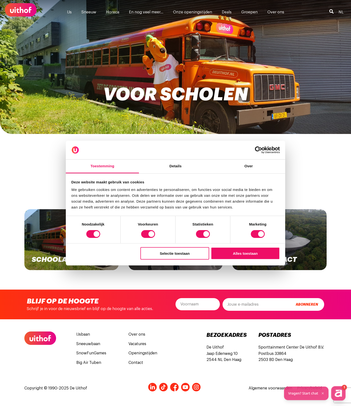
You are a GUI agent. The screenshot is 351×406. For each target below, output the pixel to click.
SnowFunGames (91, 353)
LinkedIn (152, 387)
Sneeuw (88, 12)
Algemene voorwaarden (270, 388)
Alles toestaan (245, 253)
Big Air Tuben (88, 363)
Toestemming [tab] (102, 166)
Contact (135, 363)
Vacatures (137, 344)
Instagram (196, 387)
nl (341, 12)
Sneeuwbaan (88, 344)
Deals (227, 12)
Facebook (174, 387)
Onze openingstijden (192, 12)
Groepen (249, 12)
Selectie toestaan (175, 253)
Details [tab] (175, 166)
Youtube (185, 387)
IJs (69, 12)
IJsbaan (83, 334)
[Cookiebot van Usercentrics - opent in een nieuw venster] (258, 150)
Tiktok (163, 387)
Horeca (112, 12)
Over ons (275, 12)
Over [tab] (248, 166)
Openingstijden (142, 353)
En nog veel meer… (146, 12)
